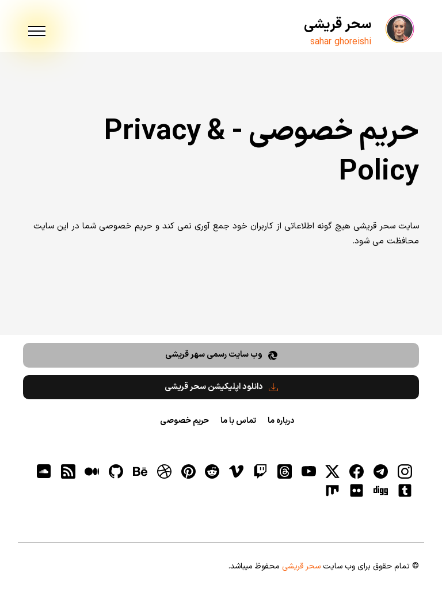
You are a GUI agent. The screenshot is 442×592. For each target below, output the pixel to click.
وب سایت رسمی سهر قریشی (221, 355)
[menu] (36, 31)
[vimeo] (236, 472)
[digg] (380, 490)
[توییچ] (260, 472)
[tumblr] (404, 490)
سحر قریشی (337, 24)
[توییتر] (333, 472)
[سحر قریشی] (399, 29)
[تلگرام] (380, 472)
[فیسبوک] (357, 472)
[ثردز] (284, 472)
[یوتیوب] (308, 472)
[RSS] (68, 472)
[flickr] (357, 490)
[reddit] (212, 472)
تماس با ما (238, 421)
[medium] (92, 472)
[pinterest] (188, 472)
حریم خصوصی (184, 421)
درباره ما (281, 421)
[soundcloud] (44, 472)
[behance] (140, 472)
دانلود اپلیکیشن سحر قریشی (221, 387)
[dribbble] (164, 472)
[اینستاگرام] (404, 472)
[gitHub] (116, 472)
